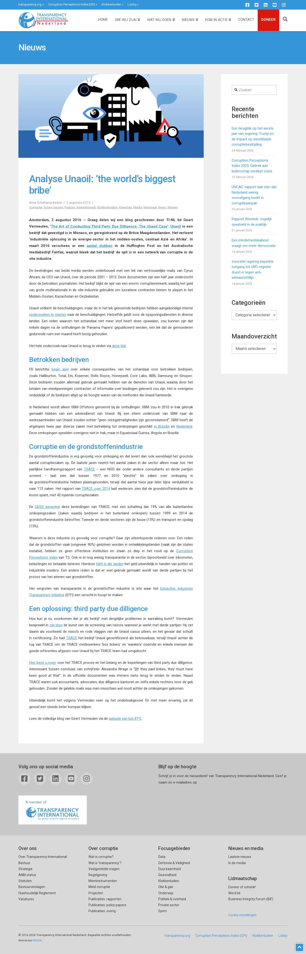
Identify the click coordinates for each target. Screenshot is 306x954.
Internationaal (86, 207)
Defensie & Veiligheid (174, 863)
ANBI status (27, 875)
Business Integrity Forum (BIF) (250, 899)
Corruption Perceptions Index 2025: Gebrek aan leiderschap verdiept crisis (252, 165)
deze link (119, 346)
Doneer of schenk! (242, 887)
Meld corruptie (99, 887)
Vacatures (26, 899)
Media (137, 207)
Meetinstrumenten (102, 881)
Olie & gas (165, 887)
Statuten (25, 881)
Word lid (234, 893)
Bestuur (24, 863)
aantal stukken (100, 246)
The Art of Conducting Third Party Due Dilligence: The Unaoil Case (109, 226)
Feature (70, 207)
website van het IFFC (125, 718)
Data (161, 857)
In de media (237, 863)
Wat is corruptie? (101, 857)
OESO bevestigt (47, 507)
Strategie (25, 869)
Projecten (95, 893)
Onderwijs (165, 893)
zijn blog (56, 625)
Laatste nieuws (239, 857)
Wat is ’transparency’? (104, 863)
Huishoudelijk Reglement (37, 893)
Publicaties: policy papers (107, 905)
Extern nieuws (53, 207)
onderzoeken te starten (47, 314)
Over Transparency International (42, 857)
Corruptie (35, 207)
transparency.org (30, 4)
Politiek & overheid (172, 899)
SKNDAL (37, 940)
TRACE (89, 469)
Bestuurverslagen (31, 887)
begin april (60, 369)
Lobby (132, 4)
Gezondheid (167, 875)
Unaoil (175, 226)
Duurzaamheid (169, 869)
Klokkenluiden (111, 4)
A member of (53, 810)
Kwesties (125, 207)
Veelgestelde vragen (104, 869)
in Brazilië (161, 426)
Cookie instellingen (242, 915)
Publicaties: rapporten (104, 899)
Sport (162, 911)
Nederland (184, 426)
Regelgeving (97, 875)
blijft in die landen (110, 564)
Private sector (168, 905)
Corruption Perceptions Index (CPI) (71, 4)
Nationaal (150, 207)
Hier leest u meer (42, 662)
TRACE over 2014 (96, 488)
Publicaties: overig (102, 911)
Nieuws (173, 207)
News (162, 207)
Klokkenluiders (107, 207)
